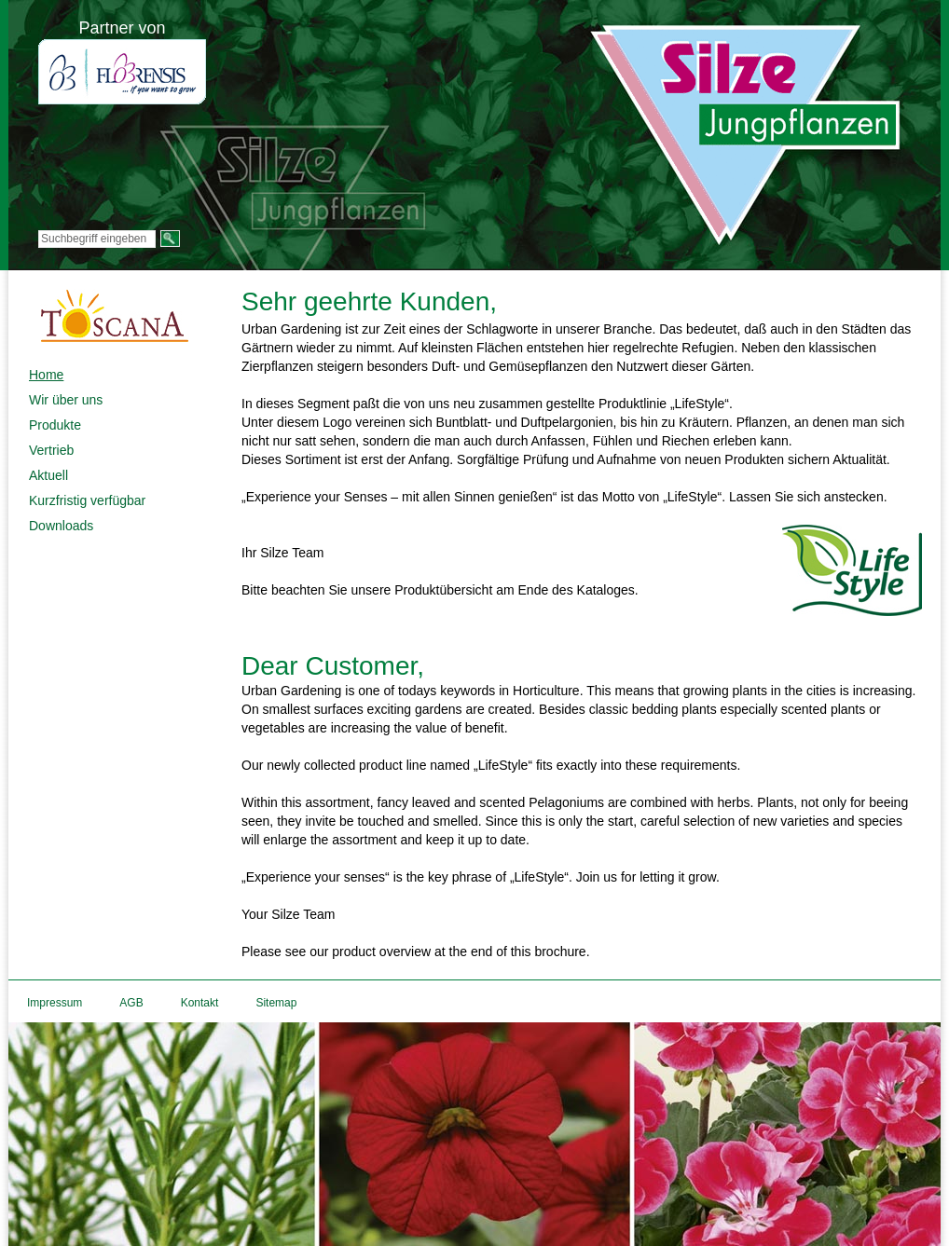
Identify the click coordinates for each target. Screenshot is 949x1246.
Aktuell (48, 475)
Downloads (61, 525)
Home (46, 374)
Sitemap (275, 1002)
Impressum (54, 1002)
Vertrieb (51, 450)
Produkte (55, 425)
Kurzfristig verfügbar (87, 500)
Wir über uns (66, 399)
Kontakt (200, 1002)
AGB (131, 1002)
